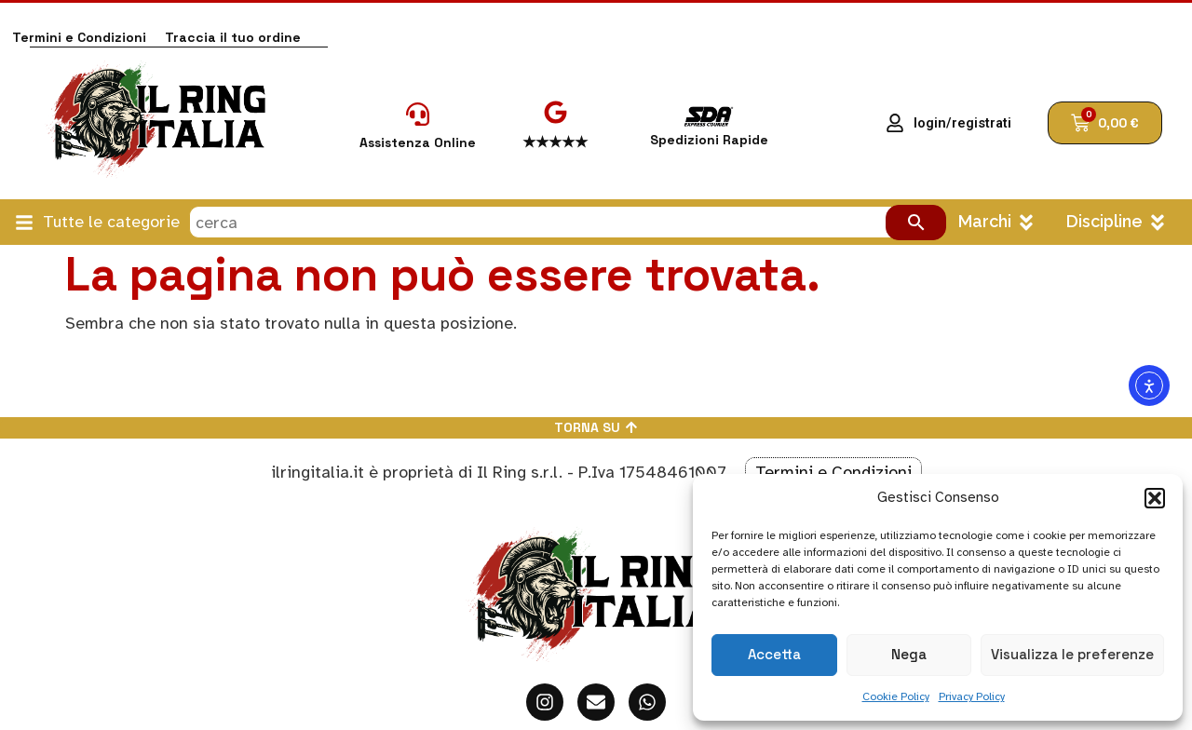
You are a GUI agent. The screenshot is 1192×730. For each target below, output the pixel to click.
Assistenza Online (417, 142)
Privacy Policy (972, 696)
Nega (909, 654)
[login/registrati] (895, 123)
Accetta (774, 654)
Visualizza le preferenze (1072, 654)
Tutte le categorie (111, 221)
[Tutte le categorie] (24, 222)
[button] (1154, 498)
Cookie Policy (895, 696)
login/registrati (962, 123)
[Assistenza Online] (417, 114)
